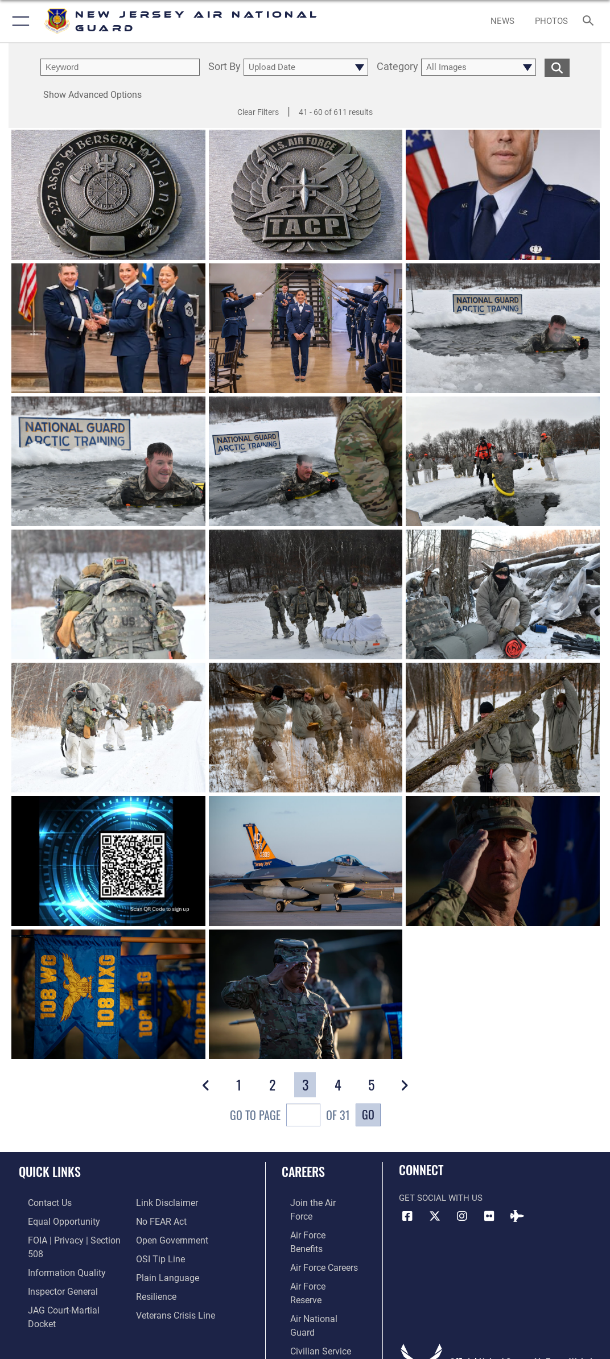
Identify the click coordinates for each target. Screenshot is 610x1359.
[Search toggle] (590, 21)
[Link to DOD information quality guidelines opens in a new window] (55, 1255)
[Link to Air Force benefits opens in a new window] (315, 1220)
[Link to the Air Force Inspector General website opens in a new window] (52, 1273)
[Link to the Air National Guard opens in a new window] (317, 1273)
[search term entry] (120, 67)
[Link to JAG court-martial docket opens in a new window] (68, 1290)
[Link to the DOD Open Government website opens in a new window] (170, 1220)
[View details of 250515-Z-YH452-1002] (108, 194)
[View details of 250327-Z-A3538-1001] (306, 328)
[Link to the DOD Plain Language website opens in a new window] (164, 1255)
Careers (303, 1171)
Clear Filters (258, 112)
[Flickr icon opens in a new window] (489, 1216)
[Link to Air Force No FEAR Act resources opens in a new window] (161, 1202)
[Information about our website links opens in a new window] (48, 1308)
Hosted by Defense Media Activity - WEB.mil (305, 1334)
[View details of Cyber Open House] (108, 861)
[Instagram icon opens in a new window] (462, 1216)
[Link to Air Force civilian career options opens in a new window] (311, 1290)
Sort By (224, 66)
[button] (18, 21)
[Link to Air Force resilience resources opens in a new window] (155, 1273)
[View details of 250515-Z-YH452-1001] (306, 194)
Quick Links (50, 1171)
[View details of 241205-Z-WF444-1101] (306, 861)
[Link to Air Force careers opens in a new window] (315, 1237)
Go (368, 1114)
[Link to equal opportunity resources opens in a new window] (52, 1220)
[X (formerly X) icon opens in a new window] (434, 1216)
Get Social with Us (441, 1198)
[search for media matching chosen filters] (557, 67)
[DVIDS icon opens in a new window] (516, 1216)
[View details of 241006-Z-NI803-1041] (503, 861)
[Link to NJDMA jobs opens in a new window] (307, 1308)
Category (397, 66)
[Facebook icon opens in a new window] (407, 1216)
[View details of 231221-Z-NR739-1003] (503, 194)
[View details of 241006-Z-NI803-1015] (306, 994)
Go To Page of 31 (290, 1116)
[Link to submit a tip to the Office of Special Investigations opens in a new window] (159, 1237)
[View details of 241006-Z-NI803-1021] (108, 994)
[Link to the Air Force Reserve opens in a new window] (315, 1255)
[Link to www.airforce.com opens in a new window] (315, 1202)
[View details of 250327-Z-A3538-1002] (108, 328)
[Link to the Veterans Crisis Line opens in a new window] (174, 1290)
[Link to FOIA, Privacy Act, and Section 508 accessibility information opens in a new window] (71, 1237)
